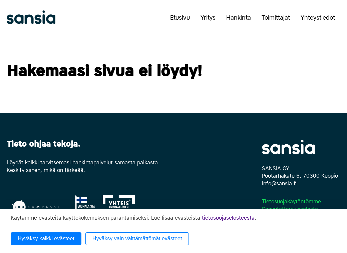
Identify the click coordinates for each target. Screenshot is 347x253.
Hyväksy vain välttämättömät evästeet (137, 238)
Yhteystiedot (320, 21)
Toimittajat (278, 21)
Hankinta (241, 21)
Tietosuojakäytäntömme (291, 201)
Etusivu (180, 17)
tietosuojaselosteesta (228, 218)
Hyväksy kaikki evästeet (46, 238)
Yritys (211, 21)
